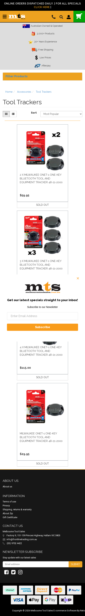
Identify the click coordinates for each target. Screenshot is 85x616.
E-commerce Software (64, 610)
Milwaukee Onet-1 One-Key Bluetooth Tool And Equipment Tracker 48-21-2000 (41, 437)
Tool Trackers (43, 91)
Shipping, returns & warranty (17, 509)
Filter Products (17, 76)
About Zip (8, 513)
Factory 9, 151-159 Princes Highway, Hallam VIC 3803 (33, 535)
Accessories (24, 91)
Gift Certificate (10, 517)
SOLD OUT (42, 204)
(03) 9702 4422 (12, 543)
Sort (34, 112)
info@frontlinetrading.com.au (22, 539)
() (79, 16)
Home (8, 91)
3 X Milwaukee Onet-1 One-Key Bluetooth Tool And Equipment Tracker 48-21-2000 (41, 264)
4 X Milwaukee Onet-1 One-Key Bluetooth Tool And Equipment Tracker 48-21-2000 (41, 351)
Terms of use (9, 501)
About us (7, 486)
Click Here (42, 7)
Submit (75, 564)
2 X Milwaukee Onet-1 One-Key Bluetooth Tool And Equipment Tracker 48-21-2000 (41, 178)
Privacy (6, 505)
